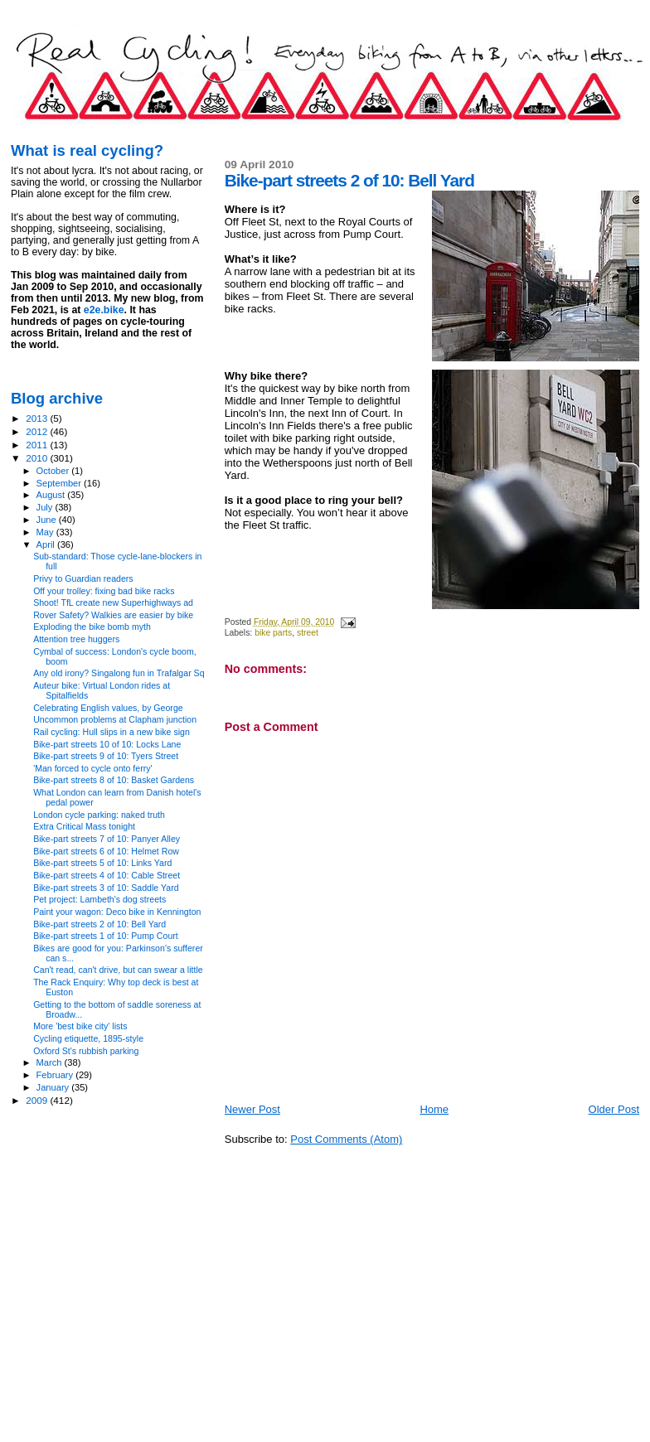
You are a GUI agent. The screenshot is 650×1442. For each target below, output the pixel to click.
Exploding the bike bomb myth (92, 626)
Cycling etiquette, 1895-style (88, 1038)
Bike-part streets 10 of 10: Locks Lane (107, 744)
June (47, 520)
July (46, 507)
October (54, 471)
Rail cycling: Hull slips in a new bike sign (111, 732)
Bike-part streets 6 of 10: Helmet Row (106, 851)
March (50, 1062)
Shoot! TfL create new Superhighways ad (113, 602)
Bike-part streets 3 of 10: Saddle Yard (105, 888)
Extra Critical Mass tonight (84, 826)
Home (434, 1109)
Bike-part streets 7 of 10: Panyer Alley (106, 839)
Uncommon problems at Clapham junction (114, 719)
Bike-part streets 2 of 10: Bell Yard (99, 924)
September (60, 483)
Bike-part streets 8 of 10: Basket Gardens (113, 780)
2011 (38, 444)
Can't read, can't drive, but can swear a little (118, 970)
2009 (38, 1100)
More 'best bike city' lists (80, 1026)
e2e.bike (104, 310)
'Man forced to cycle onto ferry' (92, 768)
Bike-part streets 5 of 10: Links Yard (102, 863)
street (307, 632)
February (56, 1075)
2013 (38, 418)
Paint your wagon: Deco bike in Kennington (117, 912)
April (46, 544)
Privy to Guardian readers (83, 578)
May (46, 532)
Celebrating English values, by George (108, 708)
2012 (38, 431)
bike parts (273, 632)
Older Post (614, 1109)
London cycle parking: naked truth (99, 815)
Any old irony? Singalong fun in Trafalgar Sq (118, 673)
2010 (38, 457)
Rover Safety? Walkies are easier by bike (113, 615)
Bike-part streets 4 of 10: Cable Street (106, 875)
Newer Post (252, 1109)
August (52, 495)
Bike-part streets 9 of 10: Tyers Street (105, 756)
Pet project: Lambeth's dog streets (99, 899)
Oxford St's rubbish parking (85, 1051)
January (54, 1087)
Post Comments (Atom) (346, 1139)
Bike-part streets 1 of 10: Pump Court (105, 936)
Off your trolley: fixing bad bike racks (103, 591)
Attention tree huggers (76, 639)
